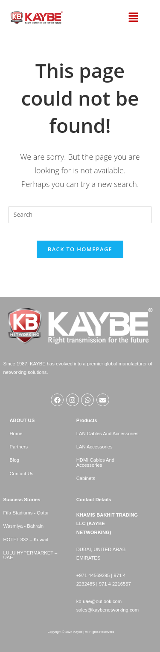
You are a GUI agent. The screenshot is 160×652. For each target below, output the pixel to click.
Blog (15, 459)
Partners (19, 446)
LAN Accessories (94, 446)
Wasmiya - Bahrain (23, 525)
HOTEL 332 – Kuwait (25, 539)
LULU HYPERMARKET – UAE (30, 555)
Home (16, 433)
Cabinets (85, 478)
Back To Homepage (80, 249)
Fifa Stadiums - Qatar (26, 512)
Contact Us (22, 473)
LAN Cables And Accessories (107, 433)
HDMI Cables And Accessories (95, 462)
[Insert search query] (80, 214)
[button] (133, 18)
